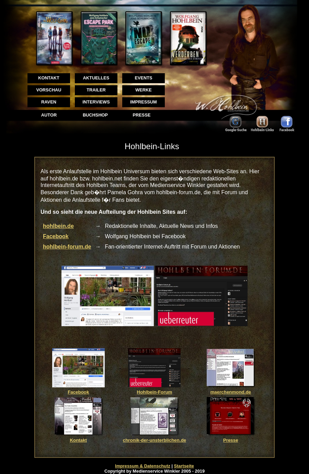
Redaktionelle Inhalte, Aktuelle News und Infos (161, 226)
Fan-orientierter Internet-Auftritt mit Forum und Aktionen (172, 247)
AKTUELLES (96, 77)
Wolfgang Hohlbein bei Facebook (145, 236)
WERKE (143, 89)
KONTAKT (48, 77)
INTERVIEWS (96, 101)
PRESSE (142, 115)
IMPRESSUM (143, 101)
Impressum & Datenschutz (142, 466)
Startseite (184, 466)
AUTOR (49, 115)
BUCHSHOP (95, 115)
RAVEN (48, 101)
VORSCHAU (48, 89)
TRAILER (96, 89)
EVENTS (143, 77)
